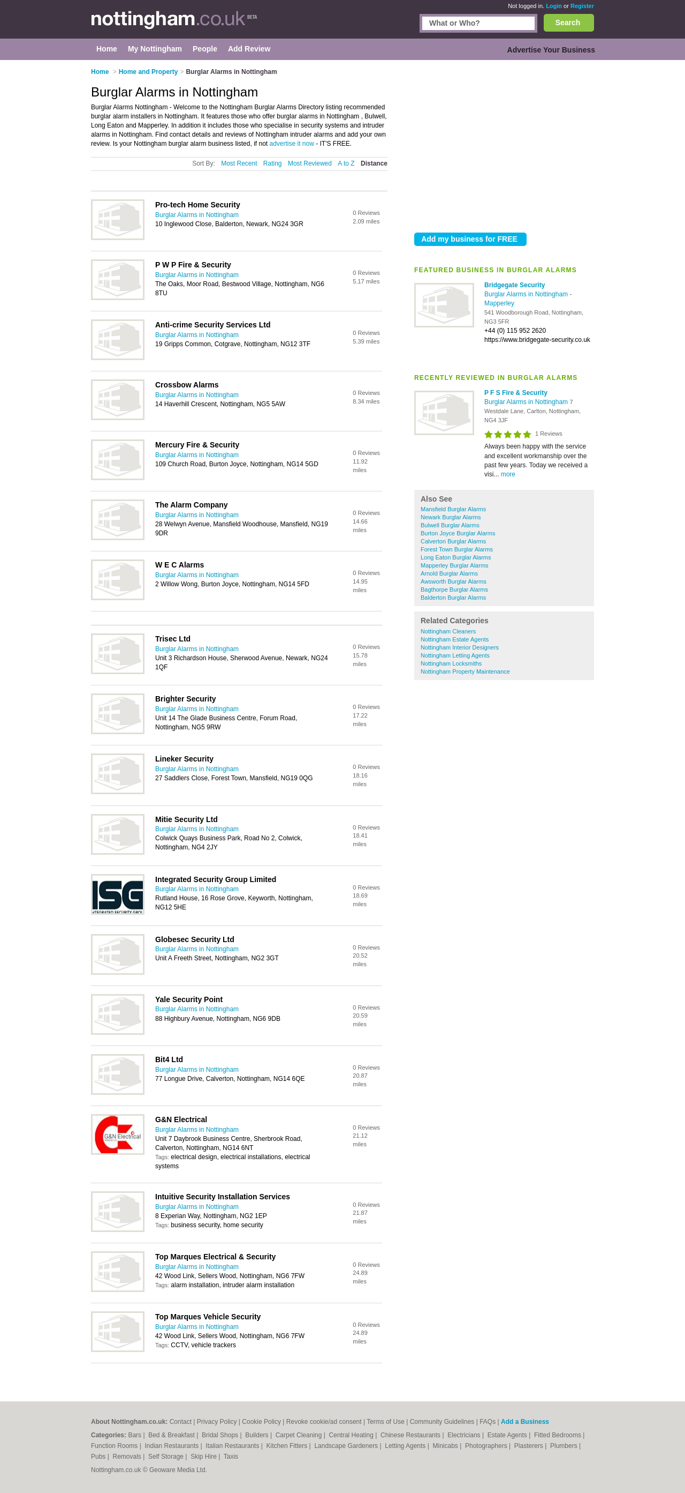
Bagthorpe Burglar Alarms (454, 589)
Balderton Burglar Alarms (453, 597)
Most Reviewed (310, 163)
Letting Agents (406, 1446)
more (508, 474)
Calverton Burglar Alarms (453, 541)
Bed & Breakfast (172, 1435)
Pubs (99, 1456)
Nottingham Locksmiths (451, 663)
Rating (272, 163)
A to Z (346, 163)
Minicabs (446, 1446)
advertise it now (291, 143)
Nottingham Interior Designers (460, 647)
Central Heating (352, 1435)
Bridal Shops (221, 1435)
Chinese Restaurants (411, 1435)
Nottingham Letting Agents (455, 655)
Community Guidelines (442, 1421)
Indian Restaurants (173, 1446)
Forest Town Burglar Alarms (457, 549)
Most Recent (239, 163)
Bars (135, 1435)
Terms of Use (386, 1421)
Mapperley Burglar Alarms (455, 565)
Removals (127, 1456)
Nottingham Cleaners (448, 631)
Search (568, 22)
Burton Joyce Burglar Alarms (458, 533)
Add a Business (525, 1421)
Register (582, 6)
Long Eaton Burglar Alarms (456, 557)
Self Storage (166, 1456)
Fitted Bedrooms (558, 1435)
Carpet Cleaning (300, 1435)
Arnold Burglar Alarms (449, 573)
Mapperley (499, 303)
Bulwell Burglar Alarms (450, 525)
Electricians (464, 1435)
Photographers (487, 1446)
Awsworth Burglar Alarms (453, 581)
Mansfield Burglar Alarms (453, 509)
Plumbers (564, 1446)
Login (554, 6)
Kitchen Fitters (288, 1446)
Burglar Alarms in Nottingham (526, 294)
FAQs (488, 1421)
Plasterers (529, 1446)
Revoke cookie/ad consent (324, 1421)
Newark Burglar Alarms (451, 517)
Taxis (231, 1456)
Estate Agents (508, 1435)
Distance (374, 163)
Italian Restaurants (233, 1446)
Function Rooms (115, 1446)
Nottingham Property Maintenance (465, 671)
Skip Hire (204, 1456)
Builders (257, 1435)
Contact (181, 1421)
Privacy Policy (217, 1421)
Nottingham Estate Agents (455, 639)
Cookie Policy (261, 1421)
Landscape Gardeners (346, 1446)
